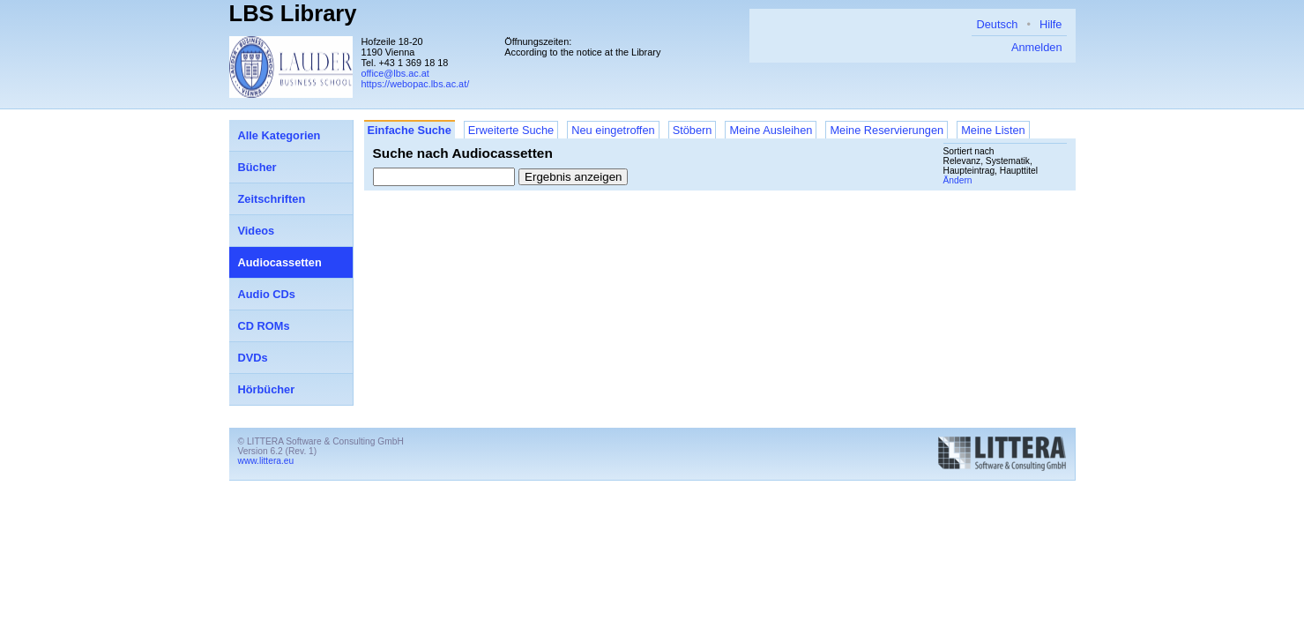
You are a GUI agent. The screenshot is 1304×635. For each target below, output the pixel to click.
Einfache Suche (409, 130)
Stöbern (692, 130)
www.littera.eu (266, 461)
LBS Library (293, 13)
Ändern (957, 180)
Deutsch (996, 24)
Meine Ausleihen (770, 130)
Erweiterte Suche (511, 130)
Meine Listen (993, 130)
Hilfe (1050, 24)
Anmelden (1036, 47)
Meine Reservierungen (886, 130)
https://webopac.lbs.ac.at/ (415, 83)
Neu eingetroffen (612, 130)
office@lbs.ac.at (395, 73)
